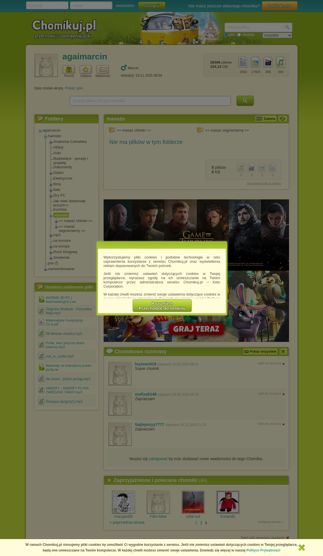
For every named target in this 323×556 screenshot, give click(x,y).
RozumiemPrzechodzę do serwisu (162, 306)
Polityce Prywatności (263, 550)
